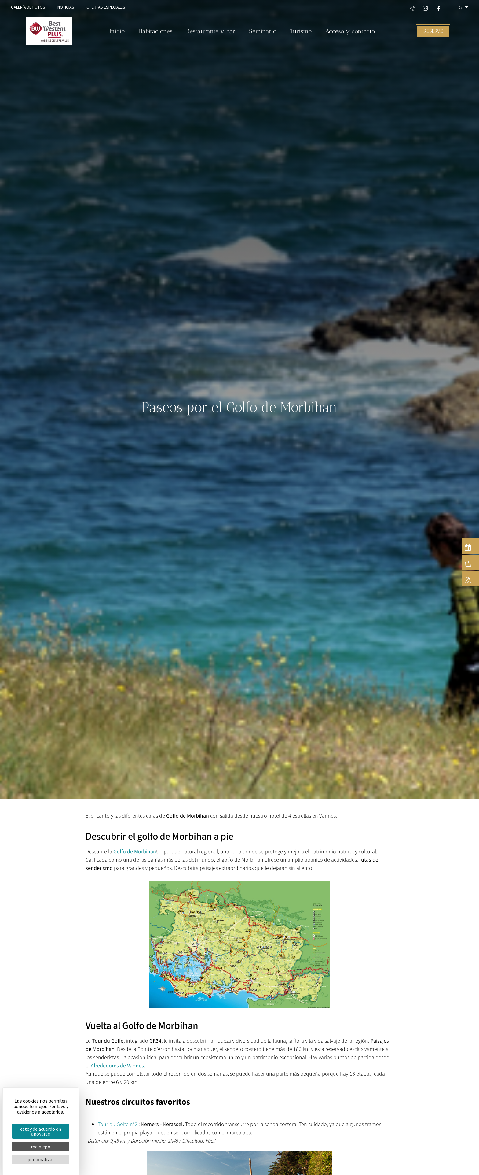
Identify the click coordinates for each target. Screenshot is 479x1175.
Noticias (65, 7)
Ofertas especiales (105, 7)
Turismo (301, 31)
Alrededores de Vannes (117, 1066)
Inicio (117, 31)
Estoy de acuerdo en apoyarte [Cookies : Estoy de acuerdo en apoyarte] (40, 1131)
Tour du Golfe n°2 (117, 1124)
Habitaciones (155, 31)
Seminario (262, 31)
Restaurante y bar (210, 31)
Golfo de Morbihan (134, 851)
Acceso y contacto (350, 31)
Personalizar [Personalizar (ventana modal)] (40, 1159)
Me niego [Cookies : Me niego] (40, 1147)
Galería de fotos (28, 7)
